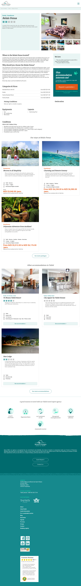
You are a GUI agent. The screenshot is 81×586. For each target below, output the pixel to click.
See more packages (41, 256)
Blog (21, 515)
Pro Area (22, 522)
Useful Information (25, 511)
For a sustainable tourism (26, 513)
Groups (22, 524)
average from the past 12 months (27, 561)
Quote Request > (40, 459)
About (21, 507)
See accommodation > (20, 323)
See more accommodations (40, 391)
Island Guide (23, 509)
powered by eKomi (31, 579)
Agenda (22, 519)
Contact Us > (40, 464)
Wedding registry (24, 528)
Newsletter (23, 517)
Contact (22, 526)
